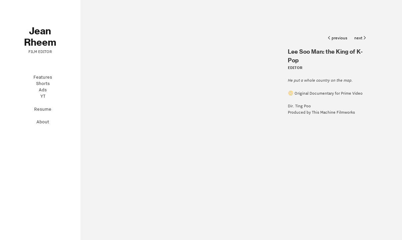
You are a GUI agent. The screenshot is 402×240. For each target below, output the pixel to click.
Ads (43, 90)
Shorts (43, 83)
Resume (42, 109)
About (42, 122)
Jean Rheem (40, 36)
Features (42, 77)
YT (42, 96)
